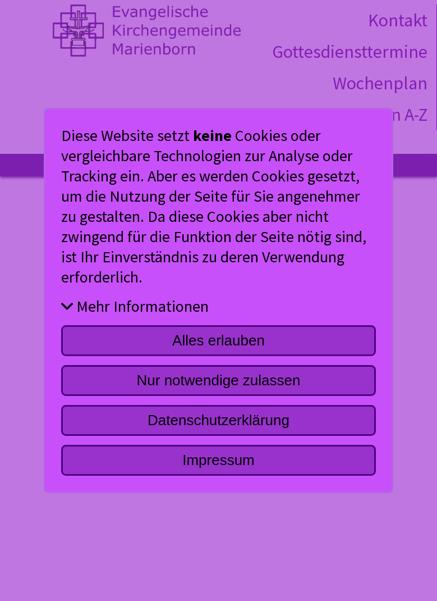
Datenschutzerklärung (218, 420)
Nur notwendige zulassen (219, 380)
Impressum (218, 460)
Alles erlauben (218, 340)
